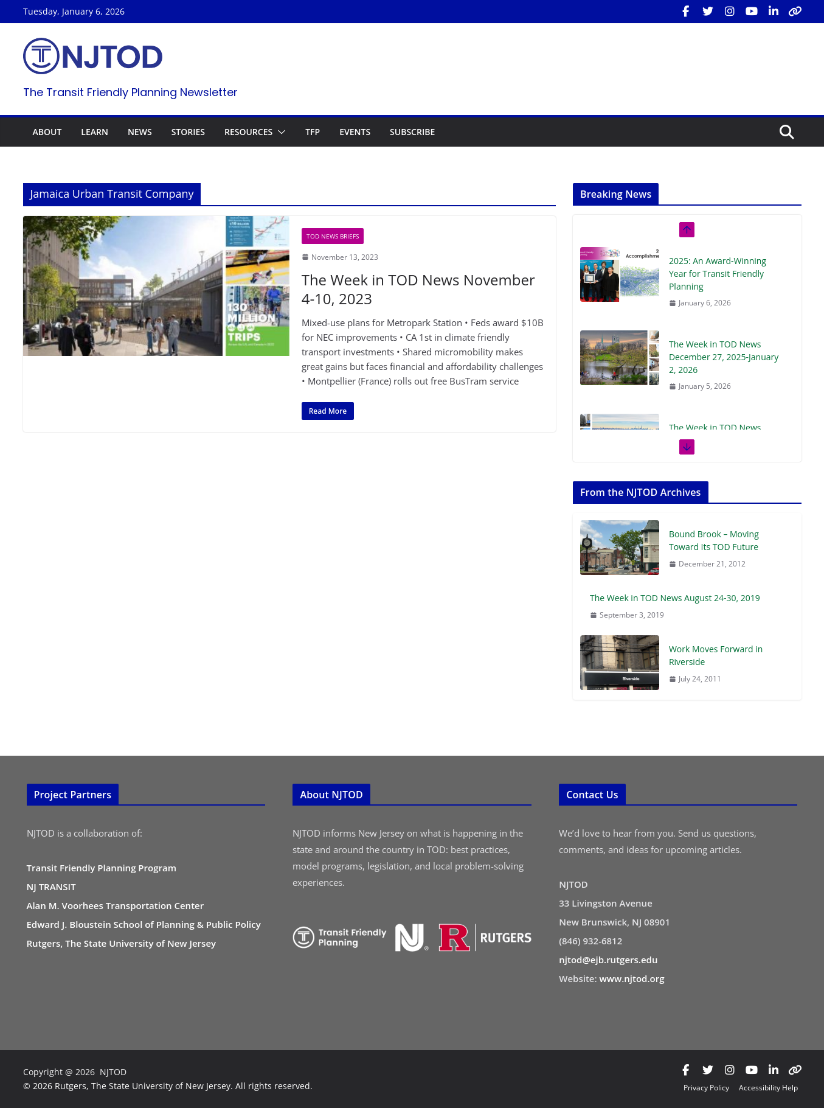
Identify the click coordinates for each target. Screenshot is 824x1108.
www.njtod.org (632, 978)
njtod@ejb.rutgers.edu (608, 959)
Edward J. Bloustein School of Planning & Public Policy (144, 924)
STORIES (188, 132)
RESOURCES (248, 132)
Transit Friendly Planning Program (102, 868)
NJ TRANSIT (51, 886)
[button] (279, 132)
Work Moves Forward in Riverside (716, 655)
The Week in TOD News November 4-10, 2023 (418, 289)
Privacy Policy (706, 1087)
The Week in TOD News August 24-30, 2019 (675, 598)
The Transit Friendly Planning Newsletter (130, 92)
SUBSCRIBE (412, 132)
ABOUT (47, 132)
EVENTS (354, 132)
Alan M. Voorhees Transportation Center (115, 905)
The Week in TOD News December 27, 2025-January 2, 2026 (723, 356)
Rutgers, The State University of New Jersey (121, 943)
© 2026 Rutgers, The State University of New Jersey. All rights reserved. (168, 1086)
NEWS (140, 132)
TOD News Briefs (332, 236)
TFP (312, 132)
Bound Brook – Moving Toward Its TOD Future (714, 540)
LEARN (94, 132)
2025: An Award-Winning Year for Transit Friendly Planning (717, 273)
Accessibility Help (768, 1087)
